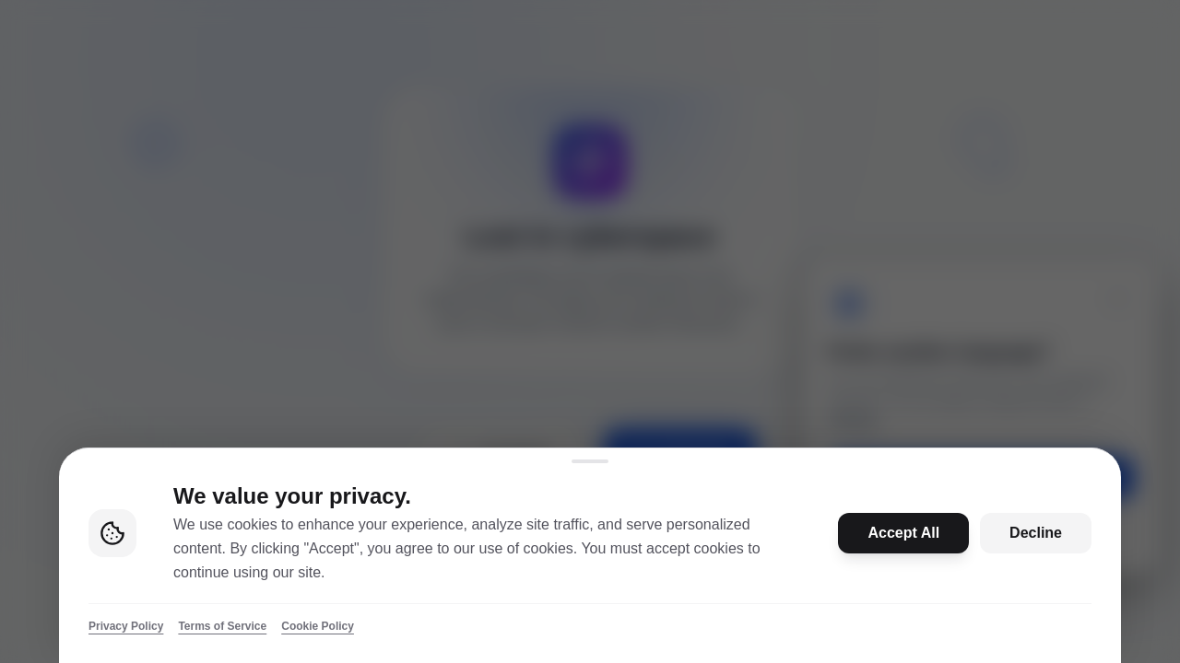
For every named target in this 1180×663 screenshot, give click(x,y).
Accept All (903, 533)
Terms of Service (222, 626)
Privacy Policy (125, 626)
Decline (1035, 533)
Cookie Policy (317, 626)
